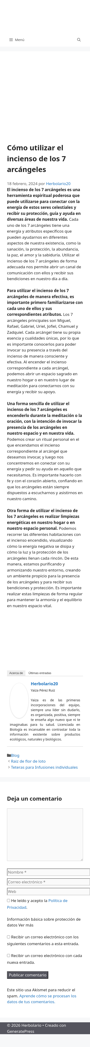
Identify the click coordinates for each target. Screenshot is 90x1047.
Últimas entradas (39, 673)
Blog (15, 755)
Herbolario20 (44, 683)
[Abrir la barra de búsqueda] (79, 40)
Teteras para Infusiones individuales (44, 767)
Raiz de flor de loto (28, 761)
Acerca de (16, 673)
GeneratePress (20, 1031)
